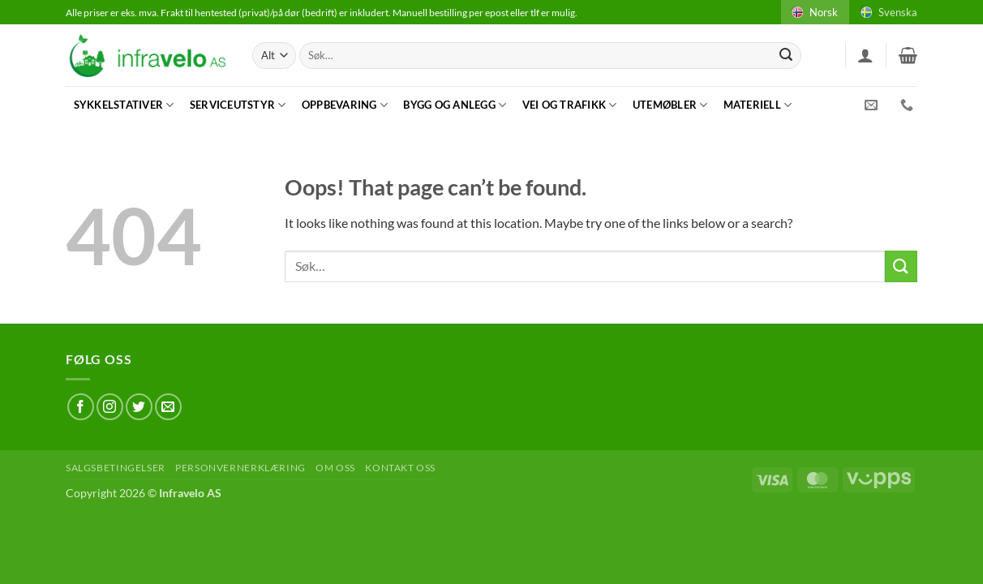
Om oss (335, 468)
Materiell (757, 105)
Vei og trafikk (569, 105)
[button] (865, 55)
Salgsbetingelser (115, 468)
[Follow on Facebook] (80, 406)
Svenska (887, 12)
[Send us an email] (168, 406)
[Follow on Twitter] (139, 406)
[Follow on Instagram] (110, 406)
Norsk (813, 12)
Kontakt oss (400, 468)
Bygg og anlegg (454, 105)
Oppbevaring (345, 105)
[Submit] (787, 56)
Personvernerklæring (240, 468)
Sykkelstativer (124, 105)
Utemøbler (670, 105)
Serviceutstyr (238, 105)
